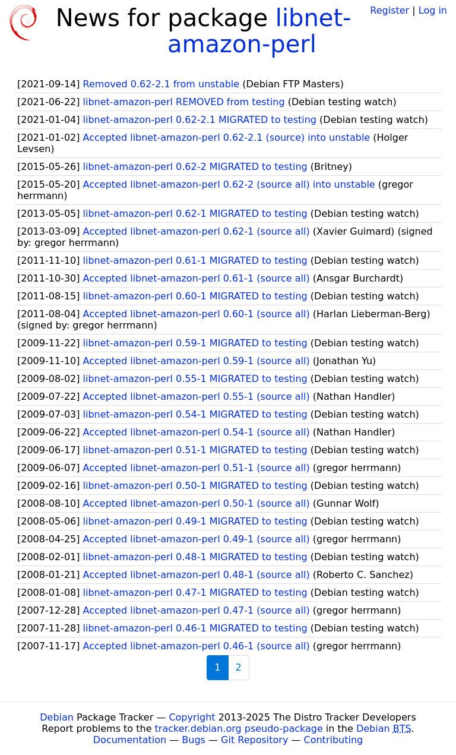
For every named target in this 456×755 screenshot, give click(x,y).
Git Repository (254, 739)
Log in (433, 10)
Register (389, 10)
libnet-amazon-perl (259, 31)
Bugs (193, 739)
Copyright (192, 717)
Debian (57, 717)
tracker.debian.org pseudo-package (239, 728)
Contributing (333, 739)
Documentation (129, 739)
